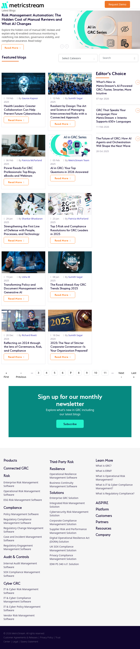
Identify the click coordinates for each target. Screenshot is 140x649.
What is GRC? (103, 465)
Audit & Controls (16, 556)
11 (106, 372)
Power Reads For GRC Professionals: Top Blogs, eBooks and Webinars (20, 171)
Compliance (13, 507)
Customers (104, 515)
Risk (7, 475)
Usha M (26, 276)
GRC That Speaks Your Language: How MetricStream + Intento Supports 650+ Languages (113, 115)
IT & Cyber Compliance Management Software (17, 599)
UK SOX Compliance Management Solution (63, 548)
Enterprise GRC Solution (64, 498)
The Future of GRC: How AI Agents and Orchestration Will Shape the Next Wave (113, 141)
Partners (102, 521)
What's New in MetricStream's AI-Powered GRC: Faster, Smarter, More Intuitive (114, 87)
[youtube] (132, 640)
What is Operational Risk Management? (110, 477)
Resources (103, 527)
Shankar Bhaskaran (32, 218)
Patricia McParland (32, 160)
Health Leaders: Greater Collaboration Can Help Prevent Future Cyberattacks (22, 109)
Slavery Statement (29, 641)
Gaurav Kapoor (30, 98)
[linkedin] (113, 640)
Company (103, 534)
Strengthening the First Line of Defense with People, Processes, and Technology (22, 229)
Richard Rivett (29, 335)
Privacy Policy (46, 637)
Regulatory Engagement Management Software (18, 547)
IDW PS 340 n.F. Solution (64, 564)
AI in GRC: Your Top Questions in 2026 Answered (69, 169)
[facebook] (120, 640)
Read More (13, 48)
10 (96, 372)
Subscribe (70, 423)
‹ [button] (62, 46)
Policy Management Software (21, 514)
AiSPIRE (102, 502)
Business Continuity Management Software (63, 484)
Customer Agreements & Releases (21, 637)
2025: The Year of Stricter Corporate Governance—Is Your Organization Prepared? (69, 346)
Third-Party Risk (62, 461)
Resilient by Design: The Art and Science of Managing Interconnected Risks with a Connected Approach (68, 111)
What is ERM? (104, 470)
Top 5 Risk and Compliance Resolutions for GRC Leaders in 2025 (69, 229)
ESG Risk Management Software (23, 500)
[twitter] (126, 640)
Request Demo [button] (117, 4)
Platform (102, 508)
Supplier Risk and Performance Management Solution (68, 530)
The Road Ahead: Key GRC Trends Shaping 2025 (68, 286)
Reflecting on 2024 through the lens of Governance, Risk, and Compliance (23, 346)
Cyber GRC (12, 583)
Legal (15, 641)
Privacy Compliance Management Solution (63, 557)
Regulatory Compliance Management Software (18, 521)
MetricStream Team (78, 160)
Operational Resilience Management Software (63, 475)
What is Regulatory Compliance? (115, 493)
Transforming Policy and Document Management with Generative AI (23, 287)
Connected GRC (16, 467)
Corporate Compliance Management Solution (63, 522)
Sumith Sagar (75, 98)
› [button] (66, 46)
